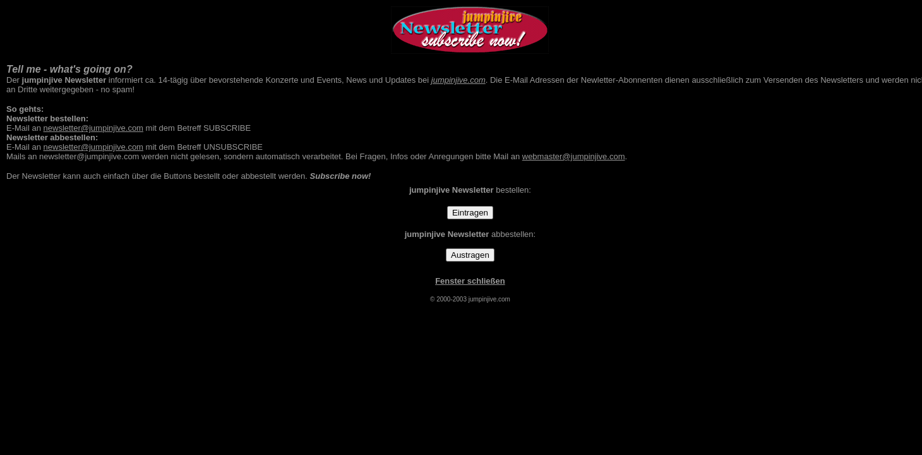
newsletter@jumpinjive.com (93, 128)
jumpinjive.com (458, 80)
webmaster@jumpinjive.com (573, 156)
